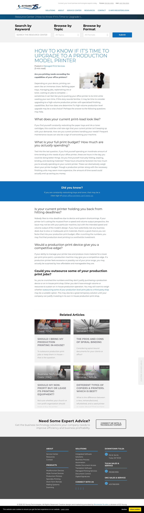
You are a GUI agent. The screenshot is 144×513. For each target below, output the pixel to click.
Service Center (74, 10)
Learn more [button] (65, 509)
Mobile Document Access (86, 465)
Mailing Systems (52, 485)
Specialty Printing (53, 479)
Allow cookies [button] (135, 509)
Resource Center (24, 16)
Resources (89, 10)
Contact (102, 10)
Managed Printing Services (86, 471)
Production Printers (54, 476)
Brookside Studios (101, 504)
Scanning (50, 487)
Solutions (50, 10)
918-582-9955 (109, 3)
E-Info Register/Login (119, 10)
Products (51, 465)
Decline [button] (124, 509)
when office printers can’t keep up (77, 196)
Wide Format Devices (55, 473)
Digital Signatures (83, 476)
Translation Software (84, 468)
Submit (122, 35)
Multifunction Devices (55, 471)
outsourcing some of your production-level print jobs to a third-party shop (76, 290)
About (61, 10)
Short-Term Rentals (54, 482)
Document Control (83, 474)
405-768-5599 (124, 3)
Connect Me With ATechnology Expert (111, 424)
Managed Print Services (54, 66)
